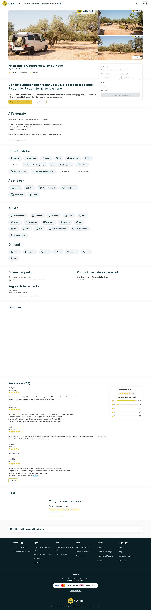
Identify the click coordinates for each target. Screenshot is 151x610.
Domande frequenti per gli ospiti (43, 548)
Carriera (100, 560)
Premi (98, 606)
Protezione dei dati (76, 606)
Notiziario (122, 560)
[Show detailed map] (75, 342)
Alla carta (37, 559)
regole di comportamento (43, 554)
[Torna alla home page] (8, 3)
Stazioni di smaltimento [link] (31, 3)
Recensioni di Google (104, 552)
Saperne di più (40, 102)
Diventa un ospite (61, 554)
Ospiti (103, 82)
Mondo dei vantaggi (126, 556)
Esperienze (80, 556)
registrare (37, 563)
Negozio (121, 547)
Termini (85, 606)
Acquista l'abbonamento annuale (20, 102)
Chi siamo (100, 547)
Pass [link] (19, 3)
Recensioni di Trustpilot (105, 556)
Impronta (92, 606)
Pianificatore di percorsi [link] (51, 3)
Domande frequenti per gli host (64, 548)
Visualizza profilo (56, 515)
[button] (137, 3)
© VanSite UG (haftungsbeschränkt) (59, 606)
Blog (120, 552)
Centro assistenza (82, 547)
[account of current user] (145, 3)
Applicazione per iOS (20, 547)
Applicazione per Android (21, 552)
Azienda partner (103, 565)
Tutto (13, 481)
